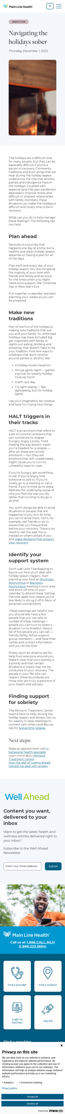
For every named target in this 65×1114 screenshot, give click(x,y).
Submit (53, 866)
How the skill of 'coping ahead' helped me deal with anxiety (30, 764)
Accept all (32, 1096)
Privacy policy (9, 1088)
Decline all (32, 1103)
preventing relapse (32, 728)
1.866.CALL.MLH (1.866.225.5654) (37, 944)
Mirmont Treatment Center (27, 757)
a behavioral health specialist (29, 750)
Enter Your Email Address (21, 866)
